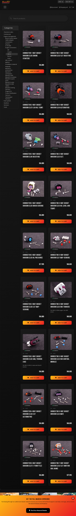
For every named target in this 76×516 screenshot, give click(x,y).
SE (70, 7)
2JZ (8, 50)
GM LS (9, 54)
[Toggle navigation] (5, 6)
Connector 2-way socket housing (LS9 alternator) (59, 106)
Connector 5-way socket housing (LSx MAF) (59, 412)
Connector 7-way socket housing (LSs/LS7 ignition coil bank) (60, 466)
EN (73, 7)
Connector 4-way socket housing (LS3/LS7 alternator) (32, 414)
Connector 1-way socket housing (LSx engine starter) (32, 56)
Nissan (9, 56)
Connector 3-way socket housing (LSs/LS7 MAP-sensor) (32, 307)
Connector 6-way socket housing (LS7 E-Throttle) (32, 464)
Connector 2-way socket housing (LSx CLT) (59, 155)
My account (54, 7)
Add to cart (33, 71)
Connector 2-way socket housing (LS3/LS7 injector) (60, 54)
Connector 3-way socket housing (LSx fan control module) (59, 359)
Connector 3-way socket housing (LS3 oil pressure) (33, 256)
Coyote (9, 52)
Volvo (9, 58)
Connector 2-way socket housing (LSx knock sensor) (33, 204)
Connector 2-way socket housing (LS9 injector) (32, 155)
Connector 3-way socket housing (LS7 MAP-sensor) (60, 256)
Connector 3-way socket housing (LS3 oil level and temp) (60, 206)
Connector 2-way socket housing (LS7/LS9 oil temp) (33, 106)
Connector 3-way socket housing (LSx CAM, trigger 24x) (32, 359)
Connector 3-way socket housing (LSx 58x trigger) (60, 305)
